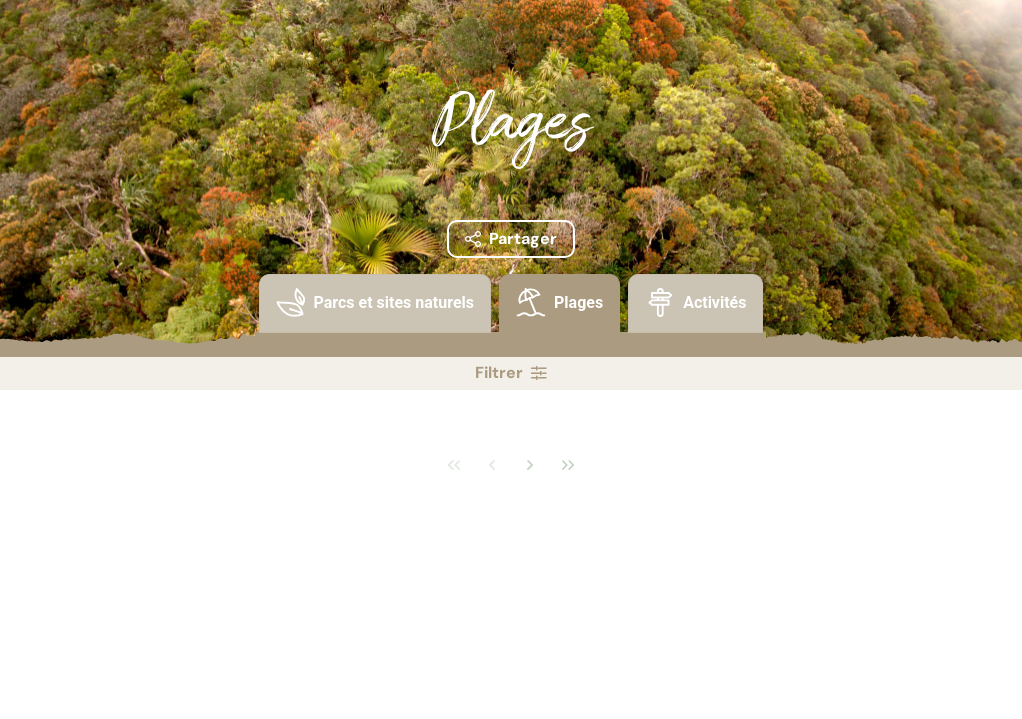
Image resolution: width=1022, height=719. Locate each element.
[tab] (375, 315)
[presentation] (375, 303)
